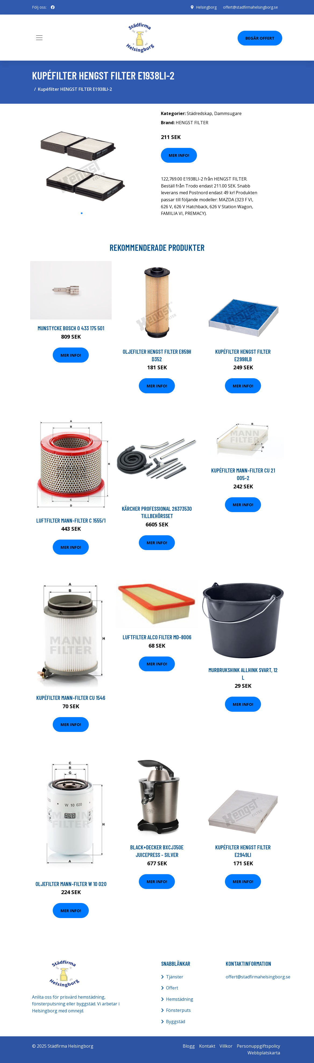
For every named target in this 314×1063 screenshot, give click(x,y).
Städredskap (199, 113)
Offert (172, 988)
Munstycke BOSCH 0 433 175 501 (71, 328)
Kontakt (207, 1046)
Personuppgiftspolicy (258, 1046)
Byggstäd (175, 1021)
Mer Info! (179, 155)
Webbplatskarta (264, 1053)
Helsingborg (206, 7)
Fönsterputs (178, 1010)
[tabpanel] (82, 158)
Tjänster (174, 977)
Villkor (226, 1046)
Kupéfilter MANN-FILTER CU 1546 (70, 697)
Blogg (189, 1046)
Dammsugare (228, 113)
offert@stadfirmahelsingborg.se (250, 7)
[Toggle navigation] (39, 38)
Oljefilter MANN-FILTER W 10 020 (71, 883)
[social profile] (53, 7)
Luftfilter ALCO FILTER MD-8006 (157, 637)
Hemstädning (179, 999)
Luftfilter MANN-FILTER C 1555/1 (70, 520)
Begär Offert (259, 38)
